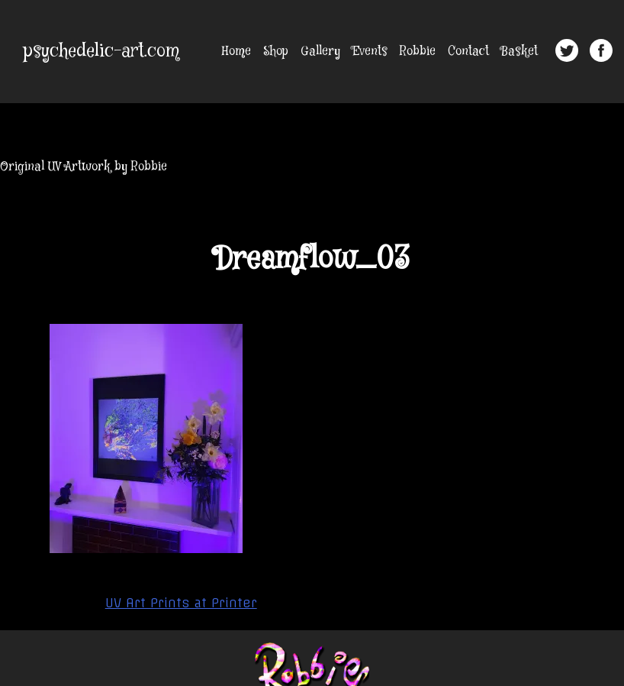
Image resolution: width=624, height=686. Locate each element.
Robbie (418, 52)
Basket (519, 52)
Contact (468, 52)
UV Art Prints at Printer (181, 602)
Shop (275, 52)
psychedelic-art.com (101, 51)
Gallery (320, 52)
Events (370, 52)
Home (236, 52)
